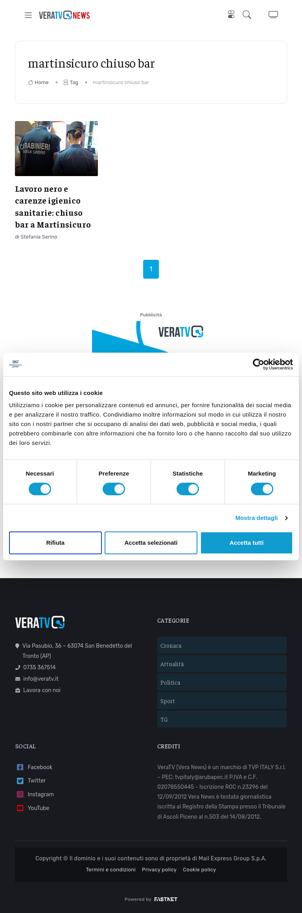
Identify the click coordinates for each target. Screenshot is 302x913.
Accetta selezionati (150, 542)
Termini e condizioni (111, 870)
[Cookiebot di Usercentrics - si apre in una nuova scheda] (258, 364)
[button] (248, 15)
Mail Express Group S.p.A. (233, 858)
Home (38, 82)
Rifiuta (55, 542)
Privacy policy (159, 870)
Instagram (34, 794)
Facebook (33, 767)
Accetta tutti (247, 542)
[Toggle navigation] (28, 15)
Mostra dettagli (256, 517)
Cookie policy (199, 870)
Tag (70, 82)
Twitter (30, 781)
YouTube (32, 808)
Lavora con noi (38, 690)
